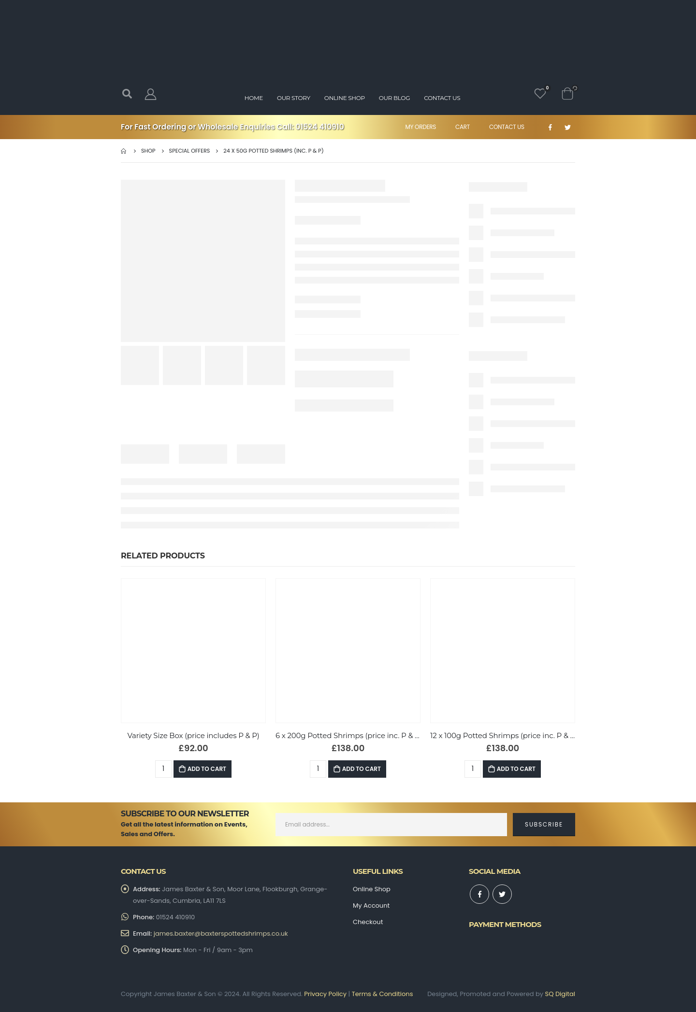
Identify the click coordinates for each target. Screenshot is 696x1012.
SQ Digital (560, 993)
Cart (462, 127)
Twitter (502, 894)
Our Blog (394, 97)
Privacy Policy (325, 993)
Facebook (479, 894)
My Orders (420, 127)
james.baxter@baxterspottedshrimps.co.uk (221, 933)
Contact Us (506, 127)
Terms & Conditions (382, 993)
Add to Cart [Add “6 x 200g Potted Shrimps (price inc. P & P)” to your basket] (361, 769)
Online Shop (344, 97)
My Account (371, 905)
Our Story (293, 97)
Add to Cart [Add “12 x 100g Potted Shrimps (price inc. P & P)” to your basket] (516, 769)
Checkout (368, 921)
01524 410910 (320, 127)
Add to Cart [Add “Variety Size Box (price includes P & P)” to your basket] (207, 769)
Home (254, 97)
